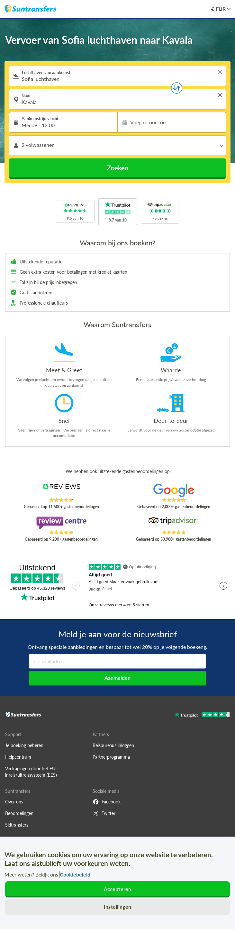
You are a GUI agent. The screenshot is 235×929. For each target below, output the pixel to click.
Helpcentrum (18, 757)
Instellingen (117, 907)
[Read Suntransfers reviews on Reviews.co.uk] (61, 490)
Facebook (107, 802)
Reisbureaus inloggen (113, 745)
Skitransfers (16, 825)
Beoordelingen (19, 813)
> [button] (220, 72)
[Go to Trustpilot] (202, 715)
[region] (117, 883)
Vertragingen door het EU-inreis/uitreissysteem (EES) (31, 772)
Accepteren (117, 889)
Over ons (14, 801)
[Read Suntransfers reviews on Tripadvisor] (173, 523)
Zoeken (117, 168)
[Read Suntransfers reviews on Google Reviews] (173, 490)
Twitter (104, 813)
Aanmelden (117, 678)
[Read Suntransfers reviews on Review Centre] (61, 523)
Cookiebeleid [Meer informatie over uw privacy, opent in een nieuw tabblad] (75, 874)
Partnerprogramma (111, 757)
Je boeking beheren (24, 745)
